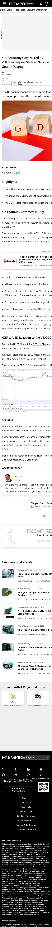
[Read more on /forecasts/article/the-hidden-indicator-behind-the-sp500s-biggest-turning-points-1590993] (8, 631)
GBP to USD (39, 344)
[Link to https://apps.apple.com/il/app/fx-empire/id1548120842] (9, 781)
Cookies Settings (26, 816)
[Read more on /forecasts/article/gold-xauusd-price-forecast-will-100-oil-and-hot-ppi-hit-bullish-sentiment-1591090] (8, 594)
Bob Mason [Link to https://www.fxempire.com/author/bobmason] (20, 476)
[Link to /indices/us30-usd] (25, 673)
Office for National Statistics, (33, 277)
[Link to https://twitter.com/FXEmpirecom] (7, 769)
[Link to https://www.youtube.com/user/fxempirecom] (45, 769)
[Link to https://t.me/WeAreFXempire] (20, 775)
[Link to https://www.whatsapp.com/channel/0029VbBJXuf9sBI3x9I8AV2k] (32, 774)
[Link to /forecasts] (20, 10)
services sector (28, 222)
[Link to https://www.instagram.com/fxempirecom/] (7, 774)
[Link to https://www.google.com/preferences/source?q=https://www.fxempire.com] (33, 506)
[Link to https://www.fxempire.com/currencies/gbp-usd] (12, 173)
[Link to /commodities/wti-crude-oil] (40, 600)
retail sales (10, 222)
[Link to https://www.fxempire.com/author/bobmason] (6, 75)
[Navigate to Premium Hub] (10, 617)
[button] (5, 4)
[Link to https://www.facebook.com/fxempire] (20, 769)
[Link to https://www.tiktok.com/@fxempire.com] (45, 774)
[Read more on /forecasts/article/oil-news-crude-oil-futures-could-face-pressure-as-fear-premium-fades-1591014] (8, 649)
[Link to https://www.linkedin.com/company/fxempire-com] (32, 769)
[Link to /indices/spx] (22, 634)
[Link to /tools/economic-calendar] (37, 10)
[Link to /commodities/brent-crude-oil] (28, 581)
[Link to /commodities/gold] (23, 600)
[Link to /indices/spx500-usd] (38, 634)
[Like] (44, 516)
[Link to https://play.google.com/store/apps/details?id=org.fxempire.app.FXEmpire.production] (26, 781)
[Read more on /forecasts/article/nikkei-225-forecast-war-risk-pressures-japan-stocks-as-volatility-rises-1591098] (8, 575)
